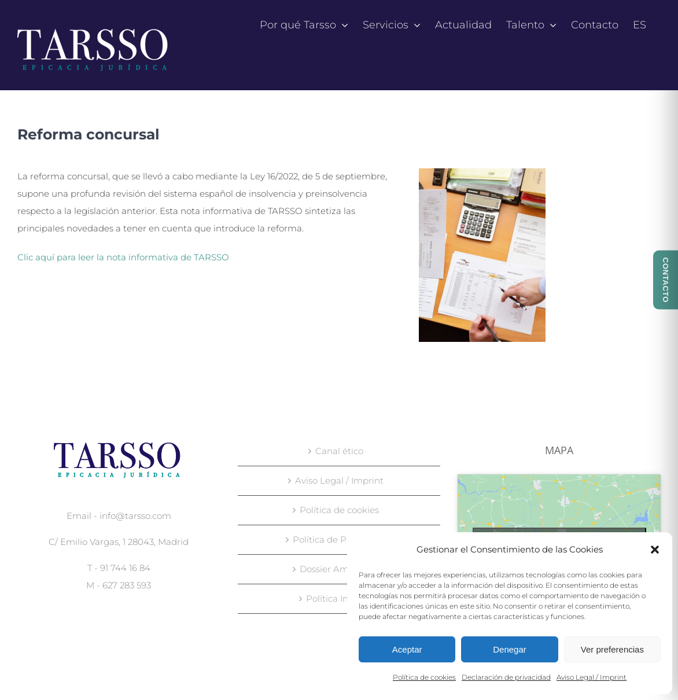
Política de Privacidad (339, 539)
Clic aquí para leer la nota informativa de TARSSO (123, 257)
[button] (655, 549)
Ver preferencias (612, 649)
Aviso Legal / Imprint (592, 677)
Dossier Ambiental (339, 568)
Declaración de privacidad (506, 677)
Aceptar (407, 649)
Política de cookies (424, 677)
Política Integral (339, 598)
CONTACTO (665, 280)
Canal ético (339, 450)
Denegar (509, 649)
